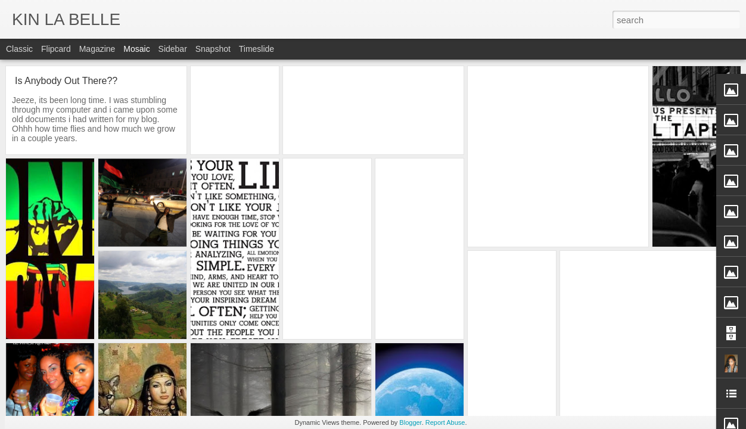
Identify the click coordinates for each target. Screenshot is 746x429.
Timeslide (256, 49)
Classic (19, 49)
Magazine (97, 49)
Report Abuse (445, 422)
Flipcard (56, 49)
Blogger (410, 422)
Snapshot (213, 49)
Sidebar (172, 49)
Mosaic (136, 49)
